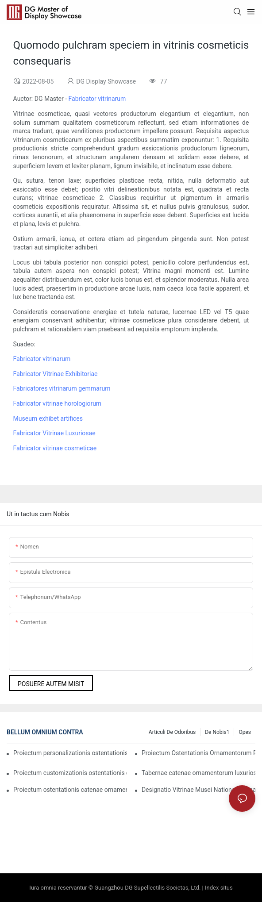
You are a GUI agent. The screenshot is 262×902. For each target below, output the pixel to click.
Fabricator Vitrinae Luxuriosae (54, 433)
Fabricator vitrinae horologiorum (57, 403)
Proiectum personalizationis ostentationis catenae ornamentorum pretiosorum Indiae (70, 752)
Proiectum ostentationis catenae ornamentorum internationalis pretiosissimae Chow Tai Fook (70, 789)
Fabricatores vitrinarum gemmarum (62, 388)
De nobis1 (217, 732)
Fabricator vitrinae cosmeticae (54, 448)
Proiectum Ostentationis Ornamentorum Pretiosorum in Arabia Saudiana (198, 752)
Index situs (219, 887)
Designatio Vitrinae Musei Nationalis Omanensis (198, 789)
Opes (245, 732)
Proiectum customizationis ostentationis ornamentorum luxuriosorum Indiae (70, 772)
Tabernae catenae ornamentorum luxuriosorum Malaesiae (198, 772)
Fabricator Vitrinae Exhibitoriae (55, 373)
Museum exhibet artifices (48, 418)
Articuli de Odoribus (172, 732)
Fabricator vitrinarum (97, 98)
